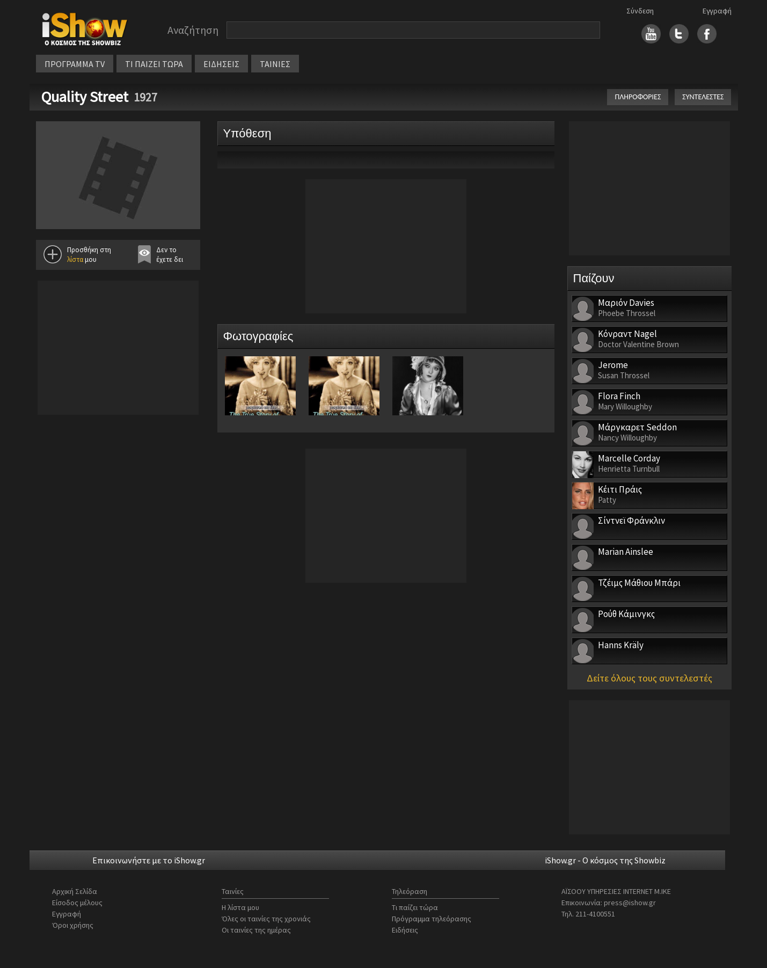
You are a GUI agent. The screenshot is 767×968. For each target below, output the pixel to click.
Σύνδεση (640, 11)
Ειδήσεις (405, 930)
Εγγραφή (717, 11)
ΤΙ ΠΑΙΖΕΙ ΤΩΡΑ (154, 63)
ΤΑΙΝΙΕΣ (275, 63)
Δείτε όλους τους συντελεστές (649, 678)
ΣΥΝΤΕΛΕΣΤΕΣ (703, 96)
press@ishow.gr (630, 902)
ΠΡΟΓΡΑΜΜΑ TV (75, 63)
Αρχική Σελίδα (74, 891)
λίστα (75, 259)
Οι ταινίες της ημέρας (256, 930)
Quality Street (84, 96)
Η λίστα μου (240, 907)
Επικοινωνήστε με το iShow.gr (148, 860)
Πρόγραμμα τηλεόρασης (431, 918)
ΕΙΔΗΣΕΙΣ (221, 63)
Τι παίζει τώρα (415, 907)
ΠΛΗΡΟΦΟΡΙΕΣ (638, 96)
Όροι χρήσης (72, 925)
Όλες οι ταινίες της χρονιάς (266, 918)
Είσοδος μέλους (77, 902)
